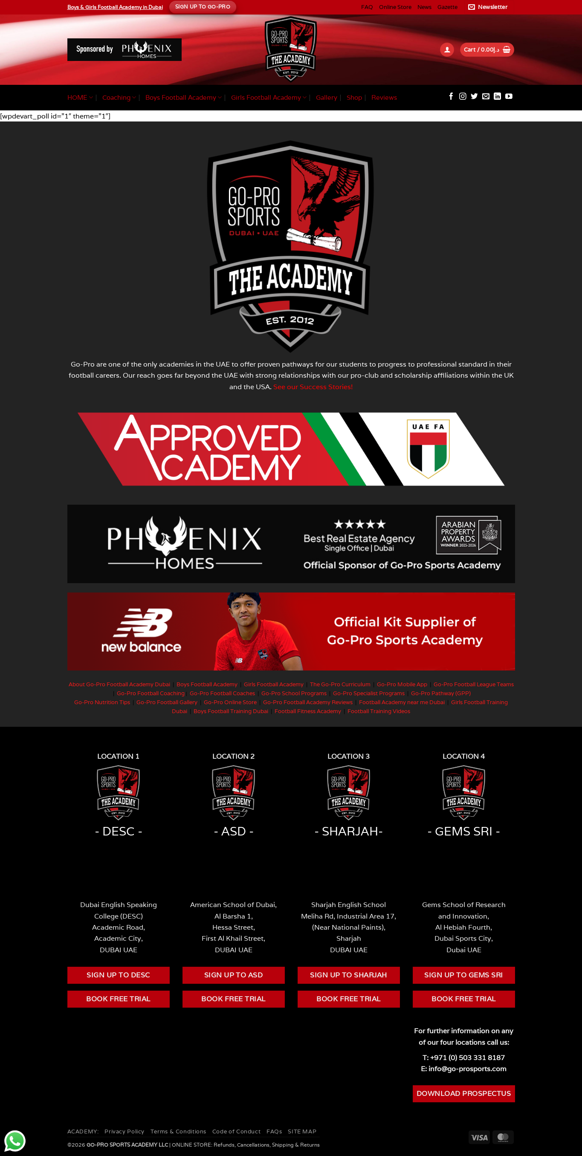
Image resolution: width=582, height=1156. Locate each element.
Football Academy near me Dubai (402, 702)
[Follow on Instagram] (462, 97)
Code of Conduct (236, 1131)
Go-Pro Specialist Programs (369, 693)
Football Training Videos (378, 711)
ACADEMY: (83, 1131)
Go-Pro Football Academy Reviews (308, 702)
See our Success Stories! (313, 386)
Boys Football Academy (183, 97)
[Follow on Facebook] (451, 97)
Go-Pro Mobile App (402, 684)
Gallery (326, 97)
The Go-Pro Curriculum (340, 684)
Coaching (119, 97)
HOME (80, 97)
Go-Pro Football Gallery (166, 702)
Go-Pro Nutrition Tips (102, 702)
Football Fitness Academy (308, 711)
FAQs (274, 1131)
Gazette (447, 7)
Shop (354, 97)
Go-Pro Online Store (230, 702)
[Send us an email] (485, 97)
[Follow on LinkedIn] (497, 97)
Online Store (395, 7)
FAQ (367, 7)
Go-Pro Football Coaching (151, 693)
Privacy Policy (124, 1131)
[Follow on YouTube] (509, 97)
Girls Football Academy (269, 97)
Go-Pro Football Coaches (222, 693)
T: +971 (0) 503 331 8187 (464, 1057)
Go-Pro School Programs (294, 693)
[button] (489, 7)
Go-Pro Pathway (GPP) (441, 693)
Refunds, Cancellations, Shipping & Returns (267, 1145)
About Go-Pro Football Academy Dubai (119, 684)
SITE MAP (302, 1131)
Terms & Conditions (178, 1131)
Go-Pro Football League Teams (474, 684)
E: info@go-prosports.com (464, 1068)
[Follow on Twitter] (474, 97)
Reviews (384, 97)
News (424, 7)
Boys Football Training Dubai (231, 711)
